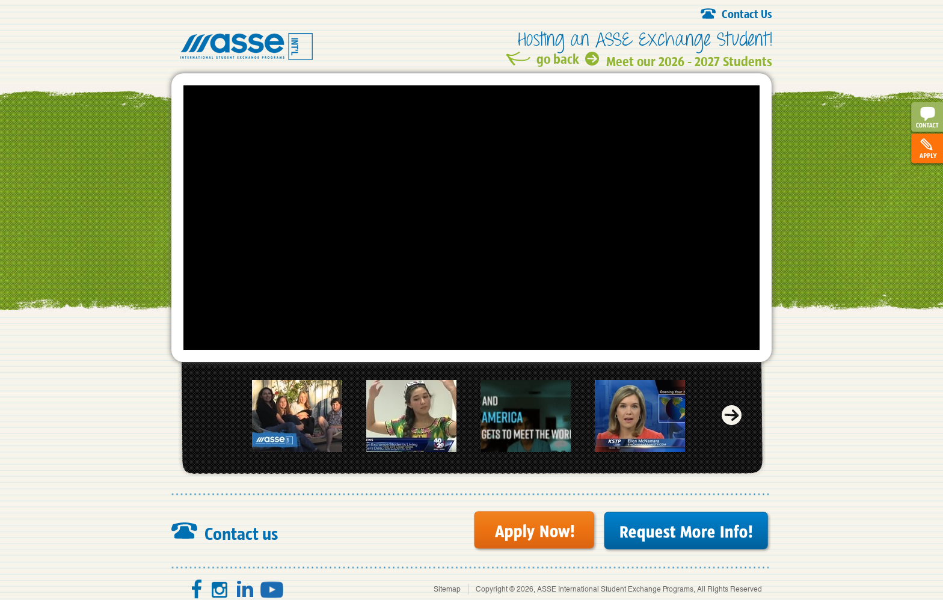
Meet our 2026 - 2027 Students (689, 59)
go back (557, 59)
